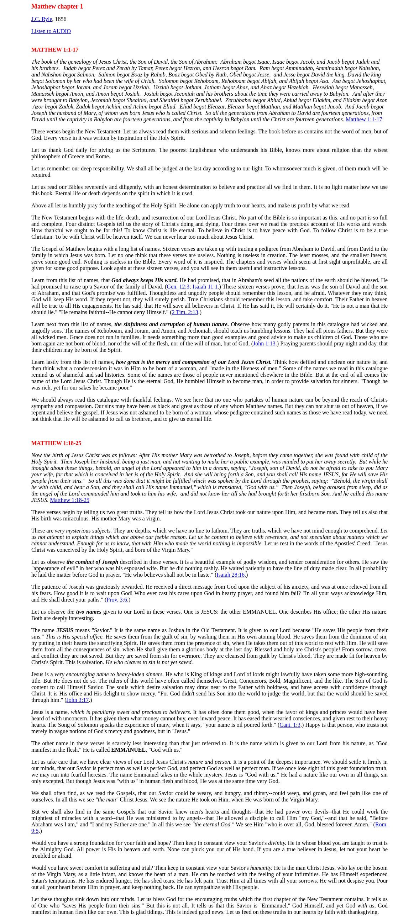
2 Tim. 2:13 (185, 312)
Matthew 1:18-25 (69, 500)
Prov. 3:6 (116, 600)
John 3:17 (78, 700)
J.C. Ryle (41, 19)
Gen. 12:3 (178, 287)
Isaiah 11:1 (205, 287)
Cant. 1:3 (289, 725)
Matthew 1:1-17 (364, 119)
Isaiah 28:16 (230, 575)
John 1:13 (264, 343)
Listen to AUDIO (51, 31)
